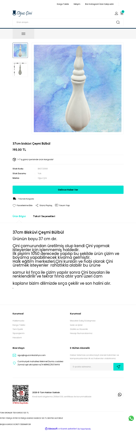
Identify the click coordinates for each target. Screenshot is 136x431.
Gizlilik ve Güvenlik (79, 329)
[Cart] (122, 13)
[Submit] (118, 367)
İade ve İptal (76, 325)
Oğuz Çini (42, 178)
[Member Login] (116, 13)
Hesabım (17, 337)
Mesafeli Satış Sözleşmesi (83, 320)
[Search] (68, 22)
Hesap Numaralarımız (81, 333)
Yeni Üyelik (18, 329)
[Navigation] (23, 34)
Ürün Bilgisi (19, 216)
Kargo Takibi (19, 325)
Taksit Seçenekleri (44, 216)
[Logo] (22, 13)
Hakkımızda (18, 320)
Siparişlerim (19, 333)
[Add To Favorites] (23, 205)
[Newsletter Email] (97, 367)
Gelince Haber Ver (68, 189)
